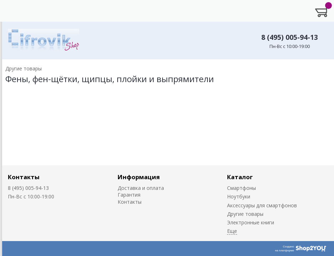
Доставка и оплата (141, 188)
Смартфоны (241, 188)
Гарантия (129, 194)
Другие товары (245, 213)
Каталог (240, 177)
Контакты (24, 177)
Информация (139, 177)
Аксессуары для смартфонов (262, 205)
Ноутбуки (238, 196)
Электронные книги (250, 222)
